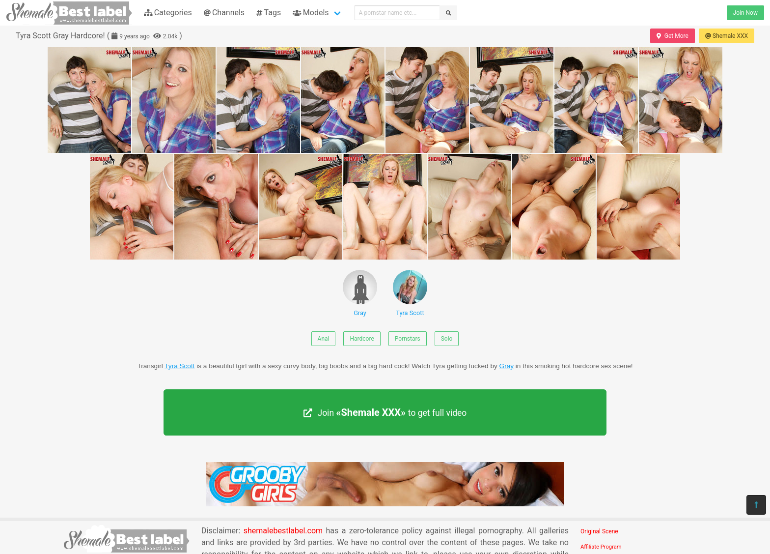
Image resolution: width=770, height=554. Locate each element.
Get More (672, 35)
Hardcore (362, 338)
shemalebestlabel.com (283, 530)
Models (311, 12)
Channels (224, 12)
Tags (268, 12)
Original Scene (599, 531)
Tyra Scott (410, 293)
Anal (324, 338)
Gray (360, 293)
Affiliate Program (601, 547)
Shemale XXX (726, 35)
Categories (168, 12)
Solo (447, 338)
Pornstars (407, 338)
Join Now (745, 12)
